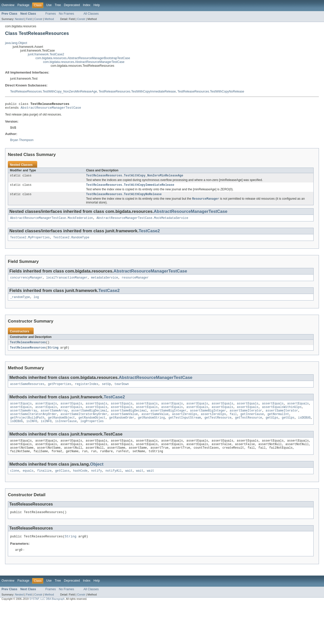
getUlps (272, 426)
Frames (50, 13)
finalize (44, 483)
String (53, 353)
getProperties (59, 390)
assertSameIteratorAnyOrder (33, 422)
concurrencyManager (26, 282)
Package (23, 5)
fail (233, 422)
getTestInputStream (184, 426)
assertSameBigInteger (168, 418)
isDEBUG (304, 426)
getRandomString (151, 426)
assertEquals (21, 410)
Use (49, 5)
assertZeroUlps (184, 422)
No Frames (66, 13)
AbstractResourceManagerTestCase (51, 109)
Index (86, 5)
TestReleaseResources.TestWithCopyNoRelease (210, 91)
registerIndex (86, 390)
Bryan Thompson (21, 141)
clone (14, 483)
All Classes (91, 13)
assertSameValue (124, 422)
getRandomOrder (121, 426)
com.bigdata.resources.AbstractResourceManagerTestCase (84, 62)
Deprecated (72, 5)
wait (128, 483)
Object (97, 475)
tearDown (121, 390)
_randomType (20, 302)
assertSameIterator (246, 418)
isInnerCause (66, 430)
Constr (38, 18)
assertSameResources (27, 390)
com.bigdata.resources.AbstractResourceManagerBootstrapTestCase (82, 58)
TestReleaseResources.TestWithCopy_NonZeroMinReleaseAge (53, 91)
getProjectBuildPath (27, 426)
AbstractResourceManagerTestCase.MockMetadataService (142, 222)
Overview (8, 5)
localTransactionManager (66, 282)
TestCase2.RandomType (71, 242)
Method (49, 18)
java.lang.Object (16, 43)
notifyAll (114, 483)
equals (28, 483)
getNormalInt (278, 422)
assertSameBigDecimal (89, 418)
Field (29, 18)
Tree (58, 5)
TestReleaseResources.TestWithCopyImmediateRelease (137, 91)
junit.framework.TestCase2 (46, 54)
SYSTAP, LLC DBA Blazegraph (47, 612)
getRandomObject (61, 426)
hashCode (80, 483)
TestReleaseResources (28, 348)
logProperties (92, 430)
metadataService (104, 282)
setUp (106, 390)
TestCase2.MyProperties (30, 242)
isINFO (31, 430)
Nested (19, 18)
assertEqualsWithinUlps (281, 414)
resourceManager (135, 282)
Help (96, 5)
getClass (62, 483)
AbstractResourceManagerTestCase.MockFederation (51, 222)
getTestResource (218, 426)
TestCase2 (149, 234)
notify (96, 483)
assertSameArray (23, 418)
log (36, 302)
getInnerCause (252, 422)
